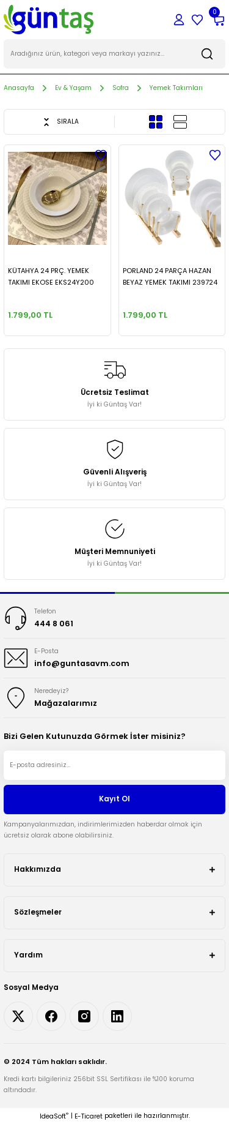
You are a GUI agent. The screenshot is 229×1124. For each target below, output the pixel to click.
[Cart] (218, 19)
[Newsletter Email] (114, 765)
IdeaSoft (54, 1116)
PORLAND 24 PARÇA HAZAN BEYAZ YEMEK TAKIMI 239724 (170, 276)
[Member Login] (179, 19)
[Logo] (48, 19)
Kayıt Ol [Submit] (114, 799)
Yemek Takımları (176, 87)
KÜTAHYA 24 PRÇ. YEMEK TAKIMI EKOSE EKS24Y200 (51, 276)
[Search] (114, 54)
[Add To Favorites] (101, 155)
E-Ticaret (89, 1116)
